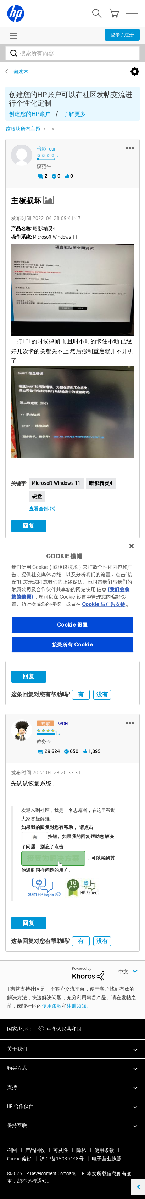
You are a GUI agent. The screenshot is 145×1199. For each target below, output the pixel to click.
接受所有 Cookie (72, 644)
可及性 (60, 1150)
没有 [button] (102, 694)
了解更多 (74, 114)
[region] (72, 599)
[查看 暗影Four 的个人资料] (46, 149)
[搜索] (72, 53)
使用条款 (52, 1006)
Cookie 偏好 (19, 1158)
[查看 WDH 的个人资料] (63, 723)
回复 (29, 526)
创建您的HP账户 (30, 114)
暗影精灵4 (101, 483)
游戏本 (20, 72)
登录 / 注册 (122, 35)
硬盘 (37, 496)
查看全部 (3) (42, 508)
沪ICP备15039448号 (62, 1158)
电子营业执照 (107, 1158)
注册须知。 (79, 1006)
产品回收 (35, 1150)
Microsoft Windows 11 (56, 483)
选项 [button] (134, 71)
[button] (130, 148)
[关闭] (131, 546)
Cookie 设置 (72, 625)
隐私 (81, 1150)
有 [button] (81, 694)
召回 (12, 1150)
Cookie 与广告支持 (103, 604)
